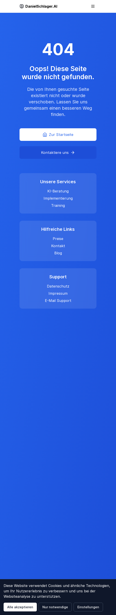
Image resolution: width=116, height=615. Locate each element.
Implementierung (58, 198)
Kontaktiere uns (58, 152)
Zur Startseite (58, 134)
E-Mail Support (58, 300)
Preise (58, 238)
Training (58, 205)
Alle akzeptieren (20, 607)
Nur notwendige (55, 607)
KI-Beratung (58, 191)
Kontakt (58, 246)
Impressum (58, 293)
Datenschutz (58, 286)
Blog (58, 253)
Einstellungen (88, 607)
